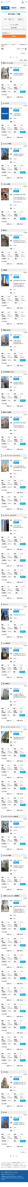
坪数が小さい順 (20, 48)
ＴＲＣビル (5, 1072)
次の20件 (23, 53)
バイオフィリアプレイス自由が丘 (10, 816)
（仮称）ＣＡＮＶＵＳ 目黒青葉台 (11, 895)
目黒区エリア (7, 33)
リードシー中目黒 (7, 143)
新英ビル (5, 230)
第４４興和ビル (6, 683)
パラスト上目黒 (6, 184)
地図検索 (22, 7)
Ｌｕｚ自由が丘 (6, 643)
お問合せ (22, 2)
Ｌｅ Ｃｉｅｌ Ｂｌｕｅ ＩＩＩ (11, 726)
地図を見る (16, 110)
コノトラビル (6, 103)
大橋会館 (5, 270)
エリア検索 (5, 7)
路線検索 (13, 7)
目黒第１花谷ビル (7, 330)
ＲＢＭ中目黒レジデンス (8, 371)
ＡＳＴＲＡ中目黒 (7, 855)
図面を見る (23, 91)
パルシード (5, 604)
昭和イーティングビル (8, 63)
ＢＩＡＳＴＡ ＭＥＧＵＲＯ (9, 515)
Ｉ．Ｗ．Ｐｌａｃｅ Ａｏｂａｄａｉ (11, 455)
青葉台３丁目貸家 (7, 412)
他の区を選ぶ (14, 27)
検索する (14, 36)
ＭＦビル (5, 1112)
